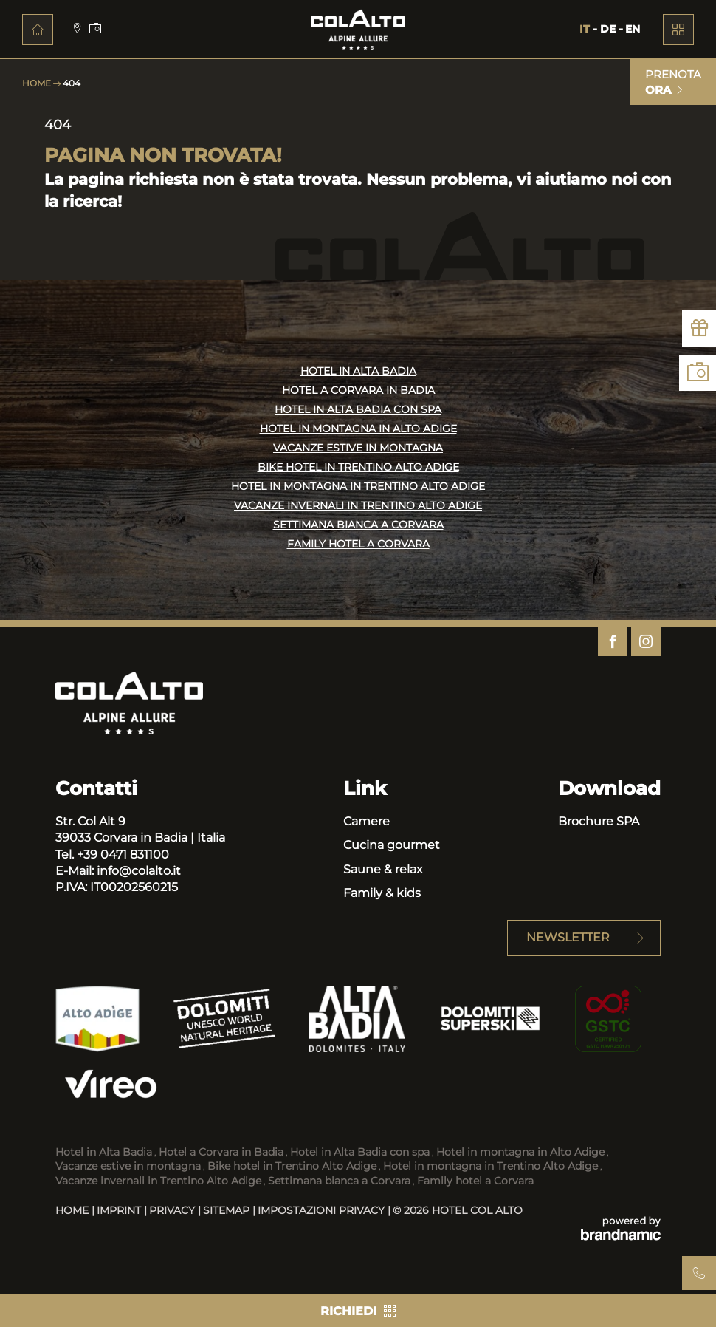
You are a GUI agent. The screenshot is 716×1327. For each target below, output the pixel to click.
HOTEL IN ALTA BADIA (358, 371)
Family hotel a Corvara (475, 1180)
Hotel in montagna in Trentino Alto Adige (490, 1166)
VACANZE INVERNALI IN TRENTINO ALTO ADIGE (358, 506)
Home (37, 83)
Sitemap (227, 1210)
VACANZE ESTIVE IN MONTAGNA (358, 448)
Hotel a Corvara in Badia (221, 1152)
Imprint (120, 1210)
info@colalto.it (139, 871)
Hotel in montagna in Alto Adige (520, 1152)
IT (586, 28)
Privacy (173, 1210)
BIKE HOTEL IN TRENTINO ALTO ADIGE (358, 467)
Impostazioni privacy (323, 1210)
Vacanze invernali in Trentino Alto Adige (158, 1180)
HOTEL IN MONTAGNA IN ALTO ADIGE (358, 429)
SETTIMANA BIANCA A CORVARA (358, 525)
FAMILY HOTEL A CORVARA (358, 544)
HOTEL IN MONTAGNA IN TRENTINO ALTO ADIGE (358, 487)
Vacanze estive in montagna (128, 1166)
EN (632, 28)
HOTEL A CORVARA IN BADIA (358, 391)
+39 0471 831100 (123, 854)
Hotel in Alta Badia (103, 1152)
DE (609, 28)
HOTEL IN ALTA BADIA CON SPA (358, 410)
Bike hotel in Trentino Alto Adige (291, 1166)
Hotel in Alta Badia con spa (360, 1152)
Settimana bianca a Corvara (339, 1180)
